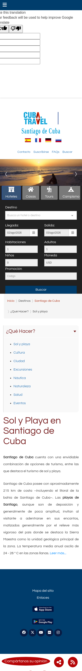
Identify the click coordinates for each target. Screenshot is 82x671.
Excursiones (22, 369)
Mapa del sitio (43, 590)
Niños (9, 255)
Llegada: (12, 225)
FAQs (55, 151)
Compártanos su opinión (26, 661)
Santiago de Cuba (41, 131)
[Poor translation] (16, 29)
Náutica (19, 378)
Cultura (19, 352)
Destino (11, 207)
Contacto (23, 151)
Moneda (50, 255)
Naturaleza (22, 386)
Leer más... (58, 553)
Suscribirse (41, 151)
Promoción (13, 268)
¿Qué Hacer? (41, 331)
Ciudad (19, 361)
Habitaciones (15, 242)
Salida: (49, 225)
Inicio (10, 300)
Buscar (67, 151)
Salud (17, 394)
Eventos (19, 403)
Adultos (50, 242)
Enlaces (43, 597)
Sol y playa (21, 344)
